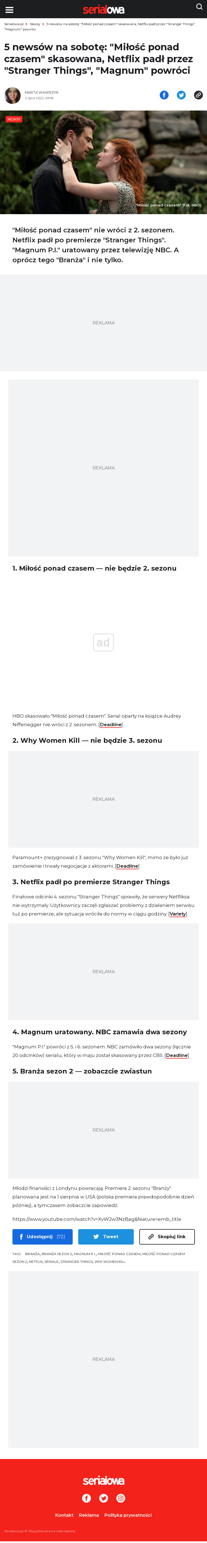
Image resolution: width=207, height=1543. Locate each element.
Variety (178, 915)
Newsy (35, 24)
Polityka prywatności (128, 1517)
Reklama (89, 1517)
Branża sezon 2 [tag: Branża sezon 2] (57, 1255)
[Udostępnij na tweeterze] (181, 96)
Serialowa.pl (13, 24)
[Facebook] (86, 1500)
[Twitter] (103, 1500)
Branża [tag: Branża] (32, 1255)
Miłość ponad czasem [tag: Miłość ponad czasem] (119, 1255)
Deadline (111, 726)
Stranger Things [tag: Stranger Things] (77, 1263)
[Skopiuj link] (198, 96)
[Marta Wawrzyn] (62, 94)
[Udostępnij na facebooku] (164, 96)
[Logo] (103, 1482)
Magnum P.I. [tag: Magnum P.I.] (85, 1255)
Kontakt (64, 1517)
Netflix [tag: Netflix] (36, 1263)
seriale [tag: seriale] (51, 1263)
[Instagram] (120, 1500)
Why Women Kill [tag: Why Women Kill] (110, 1263)
